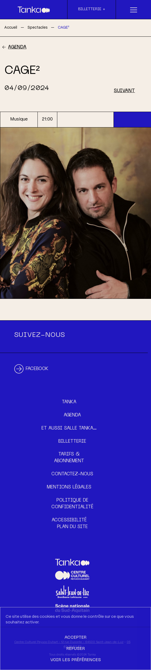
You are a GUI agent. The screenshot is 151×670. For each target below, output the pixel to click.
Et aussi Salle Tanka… (69, 428)
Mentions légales (69, 487)
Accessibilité (69, 520)
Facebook (37, 369)
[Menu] (133, 9)
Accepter (75, 637)
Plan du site (72, 527)
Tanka (69, 402)
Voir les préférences (75, 660)
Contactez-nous (72, 474)
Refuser (75, 649)
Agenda (17, 47)
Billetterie (72, 441)
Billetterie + (91, 9)
